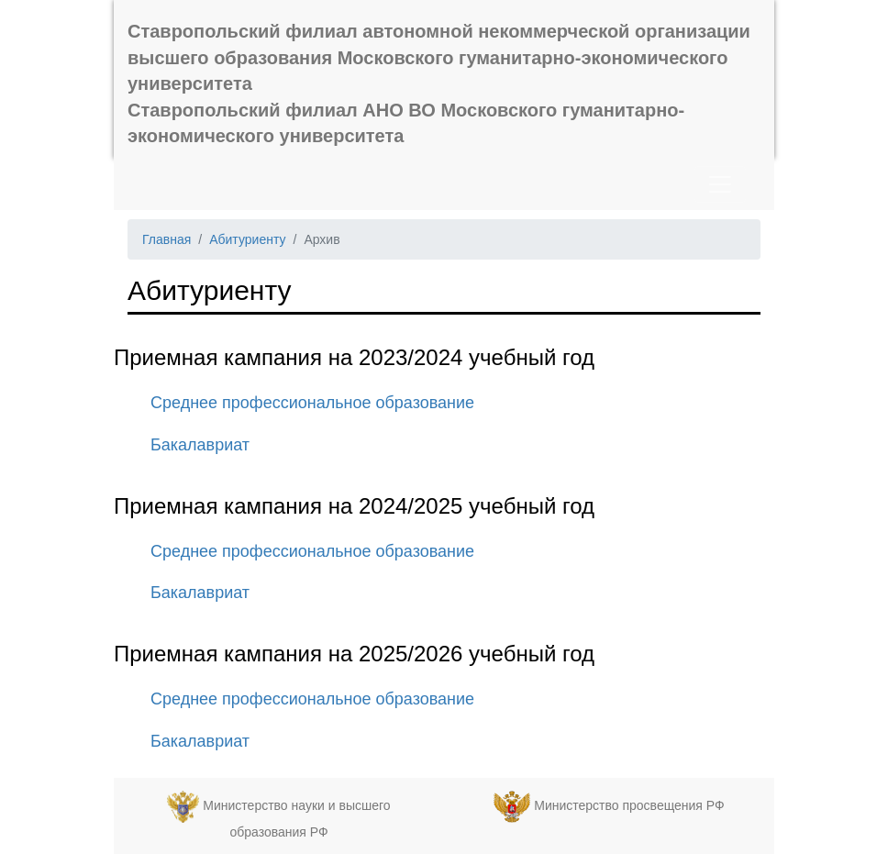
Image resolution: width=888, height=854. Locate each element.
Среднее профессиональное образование (312, 403)
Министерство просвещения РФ (629, 805)
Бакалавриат (200, 445)
